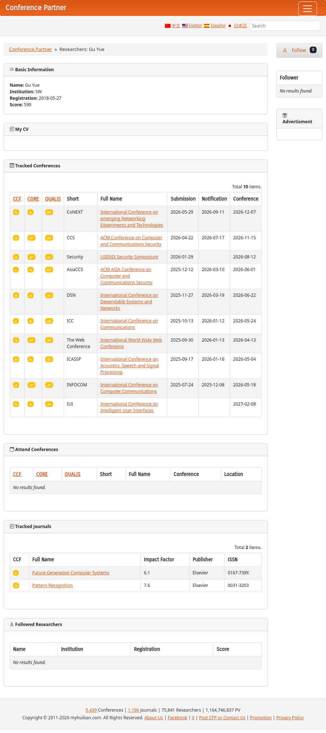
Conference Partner (30, 49)
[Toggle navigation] (307, 8)
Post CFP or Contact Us (222, 718)
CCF (17, 199)
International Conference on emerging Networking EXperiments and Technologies (131, 218)
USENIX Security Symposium (129, 257)
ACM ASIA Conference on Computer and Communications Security (126, 276)
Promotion (261, 718)
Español (218, 25)
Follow (299, 50)
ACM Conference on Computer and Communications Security (131, 241)
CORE (33, 199)
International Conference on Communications (129, 324)
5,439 (91, 710)
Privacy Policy (290, 718)
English (195, 25)
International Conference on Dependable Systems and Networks (129, 301)
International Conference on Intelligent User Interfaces (129, 407)
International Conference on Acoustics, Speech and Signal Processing (129, 365)
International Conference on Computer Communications (129, 388)
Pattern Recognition (52, 585)
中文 (176, 25)
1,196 (133, 710)
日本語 (240, 25)
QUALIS (53, 199)
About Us (154, 718)
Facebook (177, 718)
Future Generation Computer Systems (70, 573)
